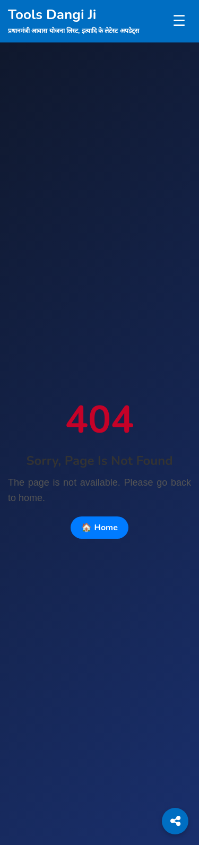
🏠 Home (99, 527)
